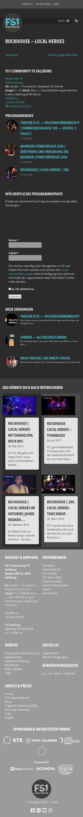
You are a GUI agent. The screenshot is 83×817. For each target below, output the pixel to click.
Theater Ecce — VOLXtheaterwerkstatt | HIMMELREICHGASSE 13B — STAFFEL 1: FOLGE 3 (50, 128)
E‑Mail (14, 253)
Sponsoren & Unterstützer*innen (41, 729)
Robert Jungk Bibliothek (63, 55)
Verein (46, 589)
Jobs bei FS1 (49, 593)
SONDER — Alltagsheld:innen (43, 337)
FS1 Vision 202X (52, 577)
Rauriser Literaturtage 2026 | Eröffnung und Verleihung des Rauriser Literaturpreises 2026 (44, 151)
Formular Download (17, 709)
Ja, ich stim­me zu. (22, 289)
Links (8, 713)
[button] (61, 20)
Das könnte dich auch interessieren (33, 387)
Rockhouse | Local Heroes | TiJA (44, 169)
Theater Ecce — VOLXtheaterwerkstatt (50, 316)
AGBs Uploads (14, 669)
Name (14, 240)
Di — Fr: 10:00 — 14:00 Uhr (59, 673)
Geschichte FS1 (51, 569)
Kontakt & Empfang (21, 557)
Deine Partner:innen (55, 585)
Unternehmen (54, 557)
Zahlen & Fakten (52, 581)
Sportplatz (11, 55)
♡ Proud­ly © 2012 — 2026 (41, 802)
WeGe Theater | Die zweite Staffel (45, 357)
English (56, 3)
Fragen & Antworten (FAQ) (21, 706)
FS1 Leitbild (49, 573)
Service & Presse (18, 685)
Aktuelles (50, 645)
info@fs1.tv (27, 3)
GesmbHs (48, 565)
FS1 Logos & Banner (17, 698)
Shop (8, 702)
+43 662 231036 (42, 3)
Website (11, 645)
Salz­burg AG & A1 (20, 106)
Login (8, 673)
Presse (9, 694)
